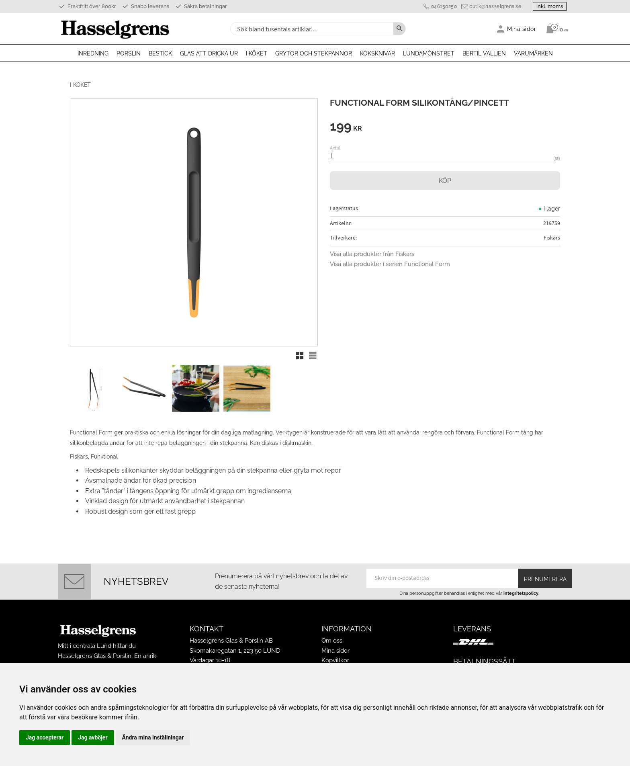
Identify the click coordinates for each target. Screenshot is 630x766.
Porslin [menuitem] (129, 53)
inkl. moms (549, 6)
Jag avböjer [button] (92, 737)
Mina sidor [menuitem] (521, 28)
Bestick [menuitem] (160, 53)
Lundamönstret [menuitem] (428, 53)
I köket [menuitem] (256, 53)
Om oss (331, 640)
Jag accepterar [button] (44, 737)
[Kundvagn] (555, 28)
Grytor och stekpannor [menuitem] (313, 53)
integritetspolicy (520, 592)
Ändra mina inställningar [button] (153, 737)
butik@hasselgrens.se (494, 6)
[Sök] (399, 29)
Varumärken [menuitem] (533, 53)
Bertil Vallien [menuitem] (484, 53)
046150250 (442, 6)
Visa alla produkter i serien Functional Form (390, 264)
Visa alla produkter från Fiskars (372, 254)
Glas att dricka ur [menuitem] (209, 53)
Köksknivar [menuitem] (377, 53)
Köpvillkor (335, 659)
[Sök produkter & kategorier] (311, 29)
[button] (300, 355)
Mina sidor (335, 649)
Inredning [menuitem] (93, 53)
